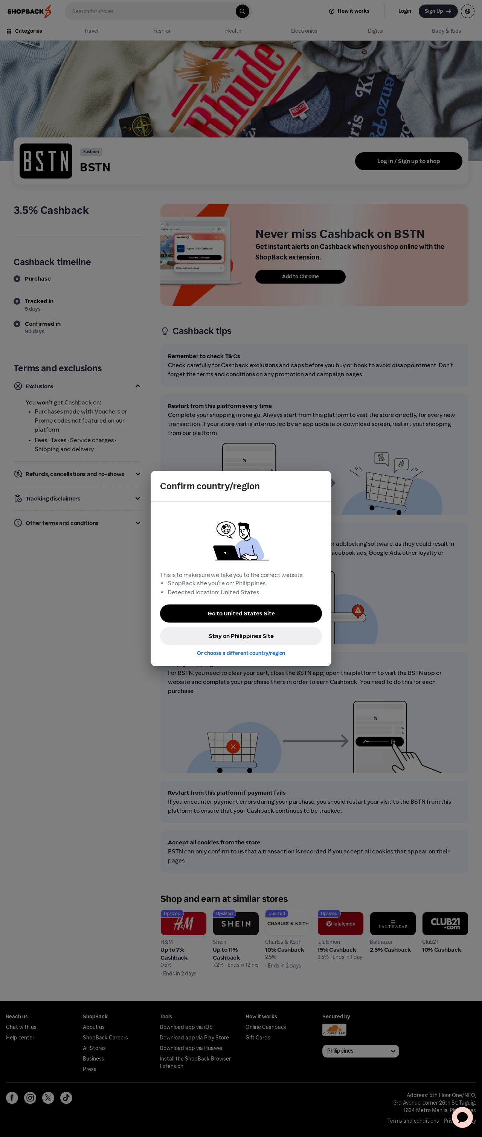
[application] (462, 1117)
